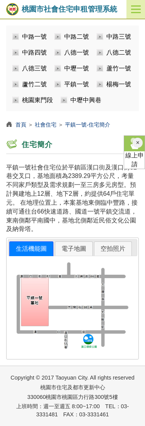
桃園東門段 (37, 100)
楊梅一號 (118, 84)
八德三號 (34, 68)
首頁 (20, 124)
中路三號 (118, 36)
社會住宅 (45, 124)
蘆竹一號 (118, 68)
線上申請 (134, 152)
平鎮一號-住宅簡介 (87, 124)
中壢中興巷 (85, 100)
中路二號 (76, 36)
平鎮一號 (76, 84)
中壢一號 (76, 68)
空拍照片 (113, 248)
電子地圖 (73, 248)
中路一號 (34, 36)
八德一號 (76, 52)
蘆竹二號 (34, 84)
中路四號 (34, 52)
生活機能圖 (31, 248)
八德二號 (118, 52)
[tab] (31, 249)
